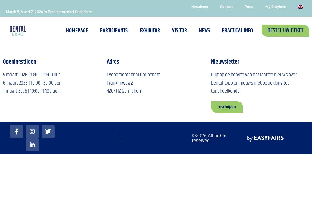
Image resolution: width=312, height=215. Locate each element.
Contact (226, 7)
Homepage (77, 30)
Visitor (179, 30)
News (204, 30)
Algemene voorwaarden (99, 138)
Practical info (237, 30)
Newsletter (199, 7)
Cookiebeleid (131, 138)
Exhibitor (150, 30)
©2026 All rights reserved (209, 138)
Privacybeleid (174, 138)
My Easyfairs (275, 7)
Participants (114, 30)
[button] (285, 31)
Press (249, 7)
